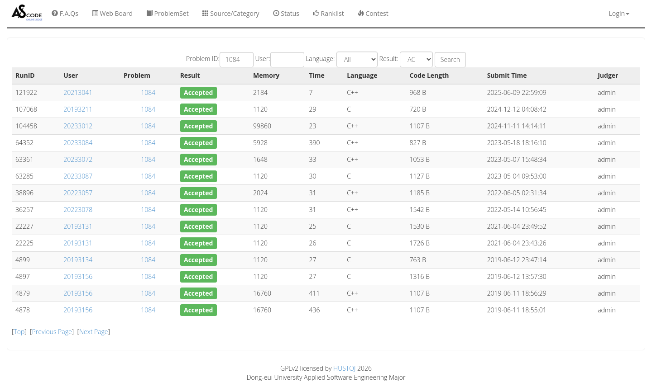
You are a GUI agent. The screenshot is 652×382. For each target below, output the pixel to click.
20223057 (77, 193)
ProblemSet (167, 13)
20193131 (77, 226)
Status (286, 13)
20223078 (77, 209)
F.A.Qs (65, 13)
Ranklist (328, 13)
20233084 (77, 142)
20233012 (77, 126)
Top (19, 331)
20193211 (77, 109)
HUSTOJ (344, 368)
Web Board (112, 13)
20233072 (77, 159)
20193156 (77, 276)
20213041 (77, 92)
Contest (373, 13)
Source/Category (230, 13)
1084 (148, 92)
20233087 (77, 176)
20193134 (77, 259)
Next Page (93, 331)
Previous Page (52, 331)
